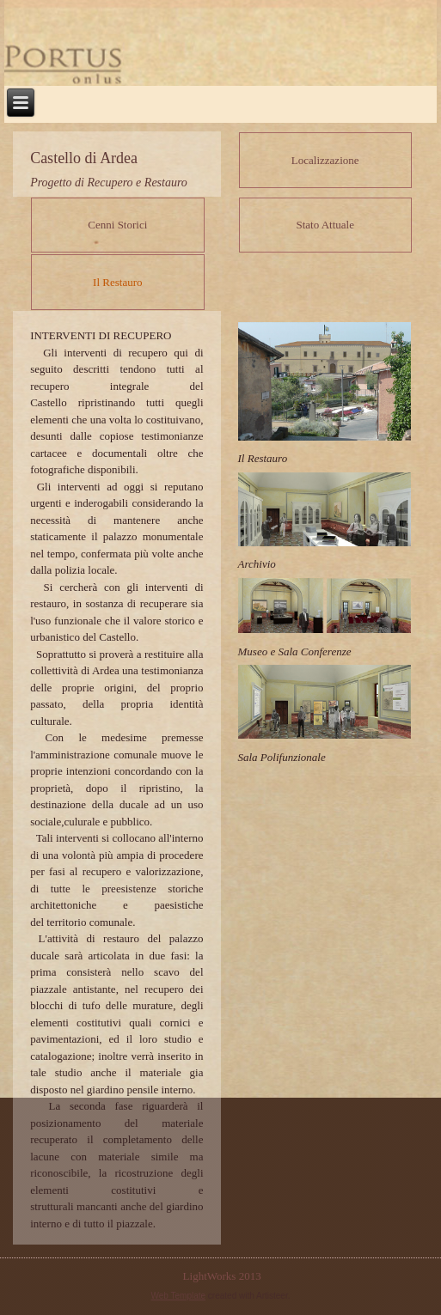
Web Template (178, 1295)
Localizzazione (325, 160)
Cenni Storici (117, 224)
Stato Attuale (325, 224)
